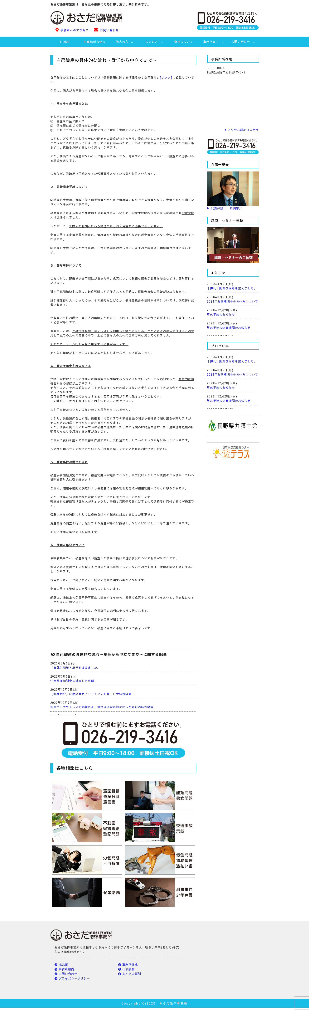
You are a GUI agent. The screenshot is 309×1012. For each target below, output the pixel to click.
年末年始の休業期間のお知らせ (229, 327)
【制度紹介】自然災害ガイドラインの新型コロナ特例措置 (91, 694)
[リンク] (166, 77)
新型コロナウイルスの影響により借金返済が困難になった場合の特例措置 (102, 707)
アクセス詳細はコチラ (243, 130)
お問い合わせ (109, 30)
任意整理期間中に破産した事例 (72, 681)
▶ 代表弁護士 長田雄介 (224, 208)
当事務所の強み (95, 42)
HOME (65, 42)
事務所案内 (66, 969)
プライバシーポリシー (74, 978)
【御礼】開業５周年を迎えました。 (75, 668)
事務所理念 (130, 964)
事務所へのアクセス (75, 30)
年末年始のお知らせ (221, 314)
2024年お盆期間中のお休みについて (232, 301)
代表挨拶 (128, 969)
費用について (183, 42)
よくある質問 (131, 974)
